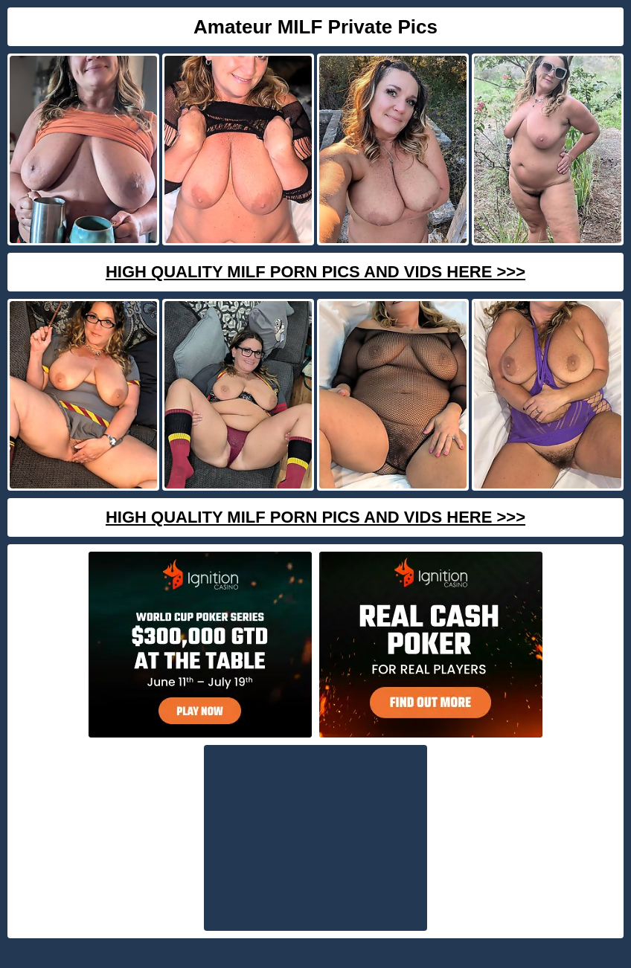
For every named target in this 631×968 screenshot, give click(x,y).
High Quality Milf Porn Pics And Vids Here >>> (315, 271)
